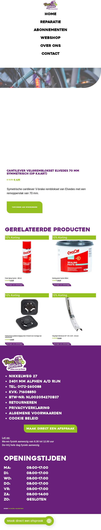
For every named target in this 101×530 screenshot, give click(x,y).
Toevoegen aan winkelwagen (26, 207)
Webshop (50, 37)
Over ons (50, 45)
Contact (51, 53)
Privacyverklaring (29, 408)
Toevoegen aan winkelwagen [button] (14, 285)
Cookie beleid (23, 418)
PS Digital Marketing (15, 509)
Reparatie (50, 21)
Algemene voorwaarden (35, 413)
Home (50, 14)
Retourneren (23, 402)
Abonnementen (50, 29)
